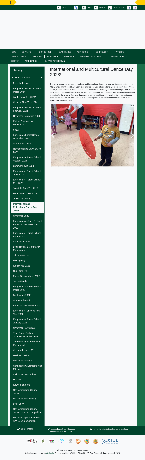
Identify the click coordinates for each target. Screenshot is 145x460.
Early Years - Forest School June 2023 (27, 173)
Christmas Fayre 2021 (24, 328)
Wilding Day (19, 260)
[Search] (67, 7)
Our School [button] (45, 52)
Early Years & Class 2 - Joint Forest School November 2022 (27, 224)
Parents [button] (120, 52)
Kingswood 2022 (21, 266)
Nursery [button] (52, 56)
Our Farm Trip (20, 271)
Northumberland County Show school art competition (27, 411)
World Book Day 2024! (24, 97)
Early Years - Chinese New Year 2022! (26, 312)
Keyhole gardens (21, 385)
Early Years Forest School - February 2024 (27, 109)
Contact (15, 61)
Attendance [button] (31, 61)
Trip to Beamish (21, 255)
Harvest (17, 379)
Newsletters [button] (18, 56)
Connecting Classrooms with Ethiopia (27, 367)
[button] (53, 135)
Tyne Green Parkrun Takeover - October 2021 (25, 335)
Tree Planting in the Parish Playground (26, 343)
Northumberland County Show (25, 392)
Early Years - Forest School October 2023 (27, 159)
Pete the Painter (21, 83)
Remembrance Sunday (24, 398)
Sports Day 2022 (21, 241)
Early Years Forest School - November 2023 (27, 137)
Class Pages (65, 52)
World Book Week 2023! (25, 193)
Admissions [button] (83, 52)
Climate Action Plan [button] (55, 61)
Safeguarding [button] (118, 56)
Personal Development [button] (92, 56)
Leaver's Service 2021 (24, 360)
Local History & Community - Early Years (27, 248)
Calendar (37, 56)
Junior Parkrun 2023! (23, 198)
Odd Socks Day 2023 (24, 143)
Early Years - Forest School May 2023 (27, 181)
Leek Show (18, 404)
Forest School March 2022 (26, 276)
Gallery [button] (68, 56)
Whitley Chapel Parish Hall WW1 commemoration (26, 419)
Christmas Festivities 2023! (26, 116)
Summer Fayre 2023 (23, 166)
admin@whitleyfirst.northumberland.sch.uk (110, 429)
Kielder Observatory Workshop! (23, 123)
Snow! (16, 130)
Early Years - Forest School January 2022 (27, 321)
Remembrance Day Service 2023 (27, 150)
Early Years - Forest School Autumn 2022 (27, 235)
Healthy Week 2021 (23, 355)
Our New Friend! (21, 300)
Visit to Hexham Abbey (24, 374)
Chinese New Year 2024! (25, 102)
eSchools (50, 453)
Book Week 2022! (22, 295)
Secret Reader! (20, 281)
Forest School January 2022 (27, 305)
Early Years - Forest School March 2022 (27, 288)
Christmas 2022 (21, 216)
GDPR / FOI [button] (27, 52)
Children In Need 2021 (24, 350)
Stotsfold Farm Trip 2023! (26, 188)
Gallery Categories (27, 77)
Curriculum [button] (102, 52)
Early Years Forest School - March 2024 (27, 90)
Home (13, 52)
